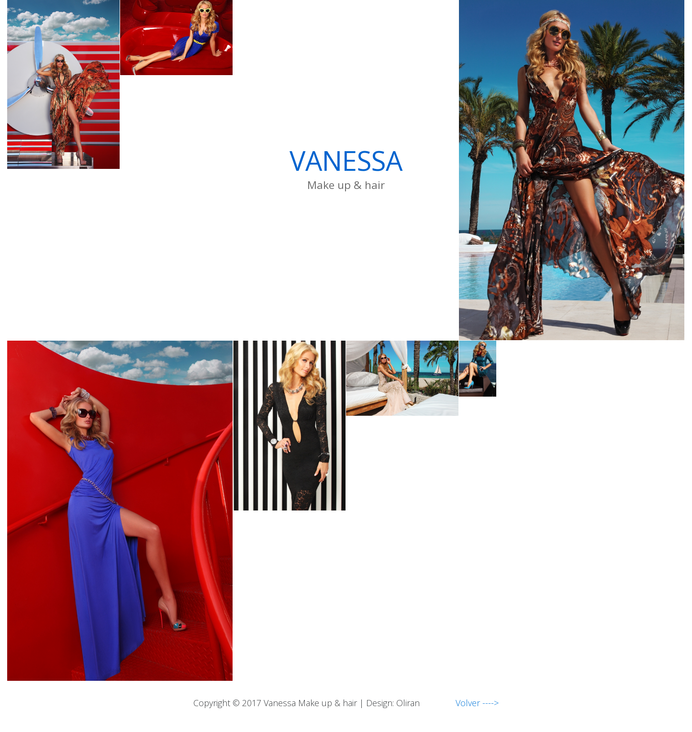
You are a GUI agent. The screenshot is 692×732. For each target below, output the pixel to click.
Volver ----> (460, 703)
